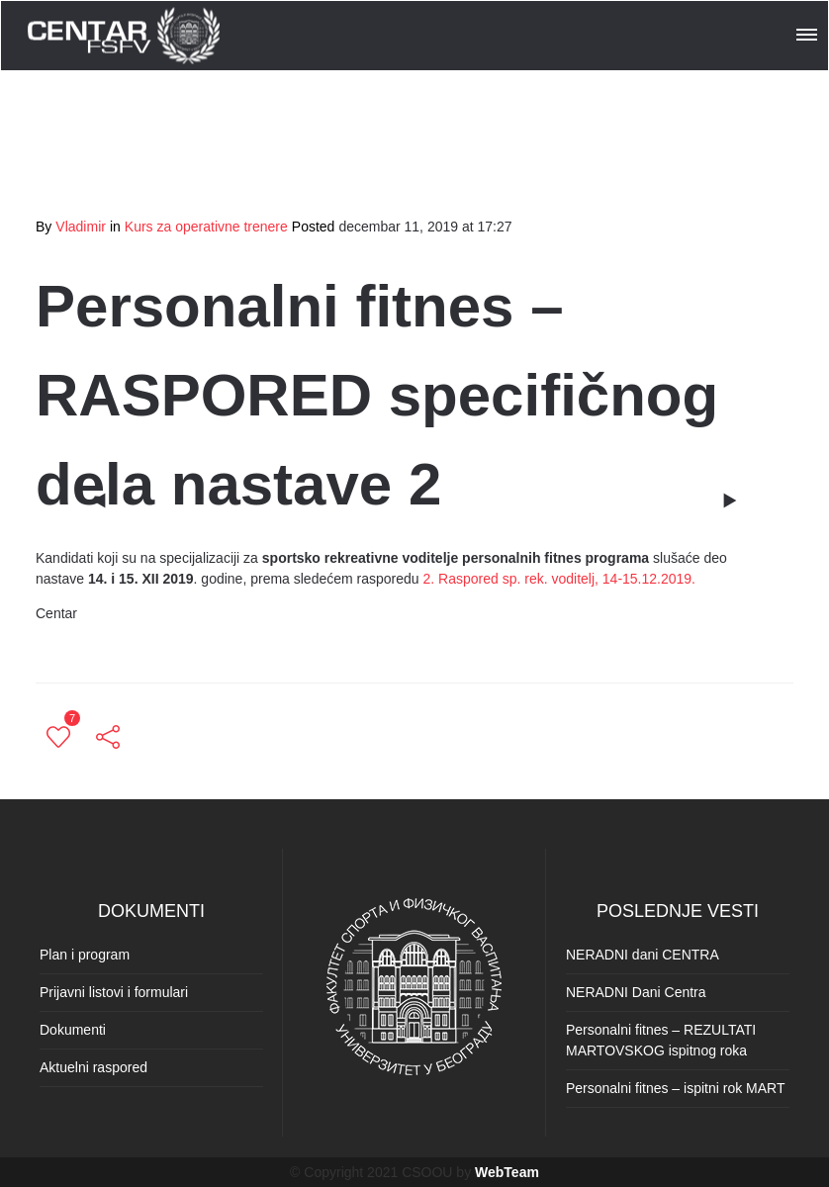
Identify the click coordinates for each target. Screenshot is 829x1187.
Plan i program (85, 954)
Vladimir (80, 226)
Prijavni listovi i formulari (114, 992)
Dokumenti (73, 1030)
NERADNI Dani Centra (636, 992)
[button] (808, 32)
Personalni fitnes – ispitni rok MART (675, 1088)
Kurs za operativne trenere (206, 226)
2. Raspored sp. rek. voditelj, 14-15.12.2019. (559, 579)
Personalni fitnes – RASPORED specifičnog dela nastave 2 (377, 395)
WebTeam (507, 1172)
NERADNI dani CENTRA (642, 954)
